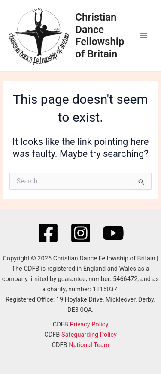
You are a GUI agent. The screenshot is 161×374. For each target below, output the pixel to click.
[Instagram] (81, 233)
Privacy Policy (89, 324)
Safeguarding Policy (89, 334)
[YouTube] (113, 233)
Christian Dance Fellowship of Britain (100, 35)
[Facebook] (48, 233)
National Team (89, 345)
